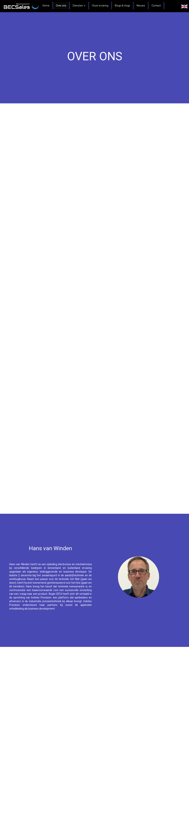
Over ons (61, 5)
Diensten (79, 5)
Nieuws (141, 5)
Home (45, 5)
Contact (156, 5)
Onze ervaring (100, 5)
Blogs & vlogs (122, 5)
